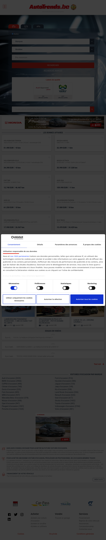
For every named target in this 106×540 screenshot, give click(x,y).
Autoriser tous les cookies (87, 299)
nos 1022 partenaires (19, 256)
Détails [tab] (40, 244)
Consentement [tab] (14, 244)
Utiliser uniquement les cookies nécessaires (19, 299)
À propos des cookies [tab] (92, 244)
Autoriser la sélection (53, 299)
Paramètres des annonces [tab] (66, 244)
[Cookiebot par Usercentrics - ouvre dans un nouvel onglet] (13, 237)
